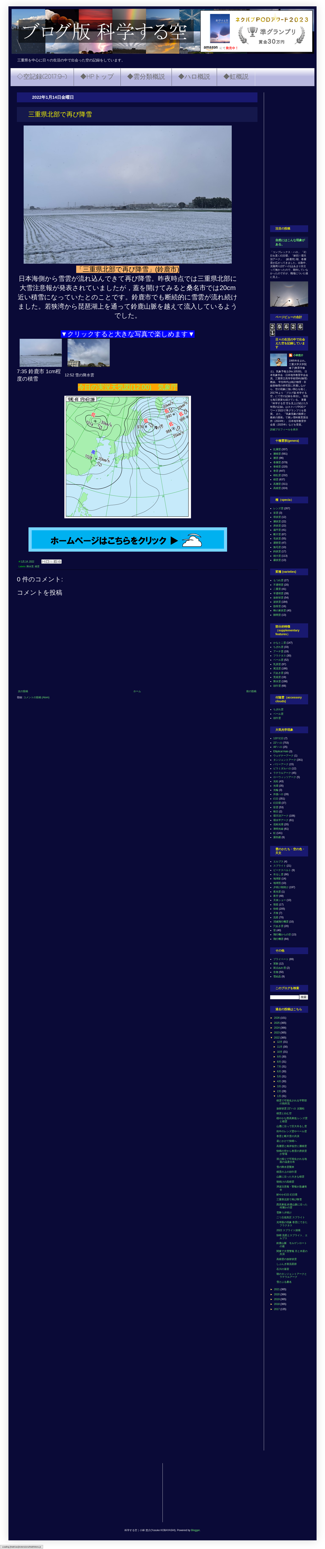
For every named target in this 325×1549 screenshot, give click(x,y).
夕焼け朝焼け (280, 887)
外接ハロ (278, 794)
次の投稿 (23, 691)
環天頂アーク (280, 815)
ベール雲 (278, 659)
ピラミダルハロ (282, 768)
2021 (277, 1289)
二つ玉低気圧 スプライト (290, 1217)
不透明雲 (278, 584)
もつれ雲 (278, 580)
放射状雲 (278, 597)
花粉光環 (278, 824)
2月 (279, 1091)
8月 (279, 1061)
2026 (277, 1017)
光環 (275, 785)
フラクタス (279, 655)
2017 (277, 1309)
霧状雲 (277, 560)
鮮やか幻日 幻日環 (286, 1194)
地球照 (277, 883)
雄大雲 (277, 555)
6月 (279, 1071)
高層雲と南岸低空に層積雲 (291, 1146)
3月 (279, 1086)
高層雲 (277, 483)
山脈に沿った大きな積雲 (290, 1176)
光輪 (275, 790)
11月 (280, 1046)
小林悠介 (298, 355)
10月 (280, 1051)
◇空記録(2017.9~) (42, 77)
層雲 (275, 457)
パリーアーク (280, 764)
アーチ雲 (278, 651)
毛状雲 (277, 538)
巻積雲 (277, 466)
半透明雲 (278, 593)
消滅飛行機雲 (280, 921)
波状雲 (277, 601)
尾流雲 (277, 668)
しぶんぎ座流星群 (286, 1264)
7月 (279, 1066)
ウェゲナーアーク (283, 755)
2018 (277, 1304)
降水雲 (30, 566)
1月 (279, 1096)
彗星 (275, 904)
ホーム (137, 691)
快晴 (275, 908)
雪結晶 (277, 976)
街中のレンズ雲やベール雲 (291, 1131)
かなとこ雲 (279, 642)
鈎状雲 (277, 551)
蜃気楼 (277, 837)
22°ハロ (277, 742)
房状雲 (277, 525)
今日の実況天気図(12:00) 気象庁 (127, 387)
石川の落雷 (282, 1269)
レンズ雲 (278, 508)
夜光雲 (277, 891)
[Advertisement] (289, 155)
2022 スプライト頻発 (288, 1230)
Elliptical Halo (280, 751)
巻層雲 (277, 462)
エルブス (278, 861)
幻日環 (277, 802)
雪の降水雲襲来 (285, 1166)
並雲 (275, 512)
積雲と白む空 (284, 1113)
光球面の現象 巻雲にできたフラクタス (291, 1224)
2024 (277, 1027)
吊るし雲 (278, 874)
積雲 (37, 566)
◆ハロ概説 (194, 77)
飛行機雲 (278, 938)
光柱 (275, 781)
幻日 (275, 798)
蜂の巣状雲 (279, 610)
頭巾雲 (277, 685)
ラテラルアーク (282, 772)
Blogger (195, 1530)
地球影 (277, 878)
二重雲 (277, 588)
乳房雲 (277, 664)
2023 (277, 1032)
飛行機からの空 (282, 934)
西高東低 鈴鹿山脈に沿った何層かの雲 (291, 1206)
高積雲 (277, 488)
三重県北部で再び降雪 (289, 1199)
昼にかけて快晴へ (286, 1141)
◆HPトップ (97, 77)
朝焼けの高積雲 (285, 1181)
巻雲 (275, 470)
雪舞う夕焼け (284, 1212)
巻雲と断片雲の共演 (287, 1136)
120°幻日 (278, 738)
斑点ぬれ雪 (279, 967)
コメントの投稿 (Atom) (36, 697)
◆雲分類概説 (146, 77)
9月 (279, 1056)
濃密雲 (277, 542)
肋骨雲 (277, 606)
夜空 (275, 895)
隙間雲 (277, 614)
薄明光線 (278, 828)
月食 (275, 913)
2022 (277, 1037)
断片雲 (277, 534)
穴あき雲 (278, 672)
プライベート (280, 959)
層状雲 (277, 521)
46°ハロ (277, 746)
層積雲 (277, 453)
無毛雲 (277, 547)
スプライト (279, 865)
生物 (275, 972)
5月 (279, 1076)
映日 (275, 811)
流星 (275, 917)
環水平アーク (280, 820)
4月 (279, 1081)
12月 (280, 1041)
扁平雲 (277, 529)
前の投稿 (251, 691)
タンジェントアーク (284, 759)
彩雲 (275, 807)
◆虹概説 (236, 77)
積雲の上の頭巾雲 (286, 1171)
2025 (277, 1022)
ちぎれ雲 (278, 647)
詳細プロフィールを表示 (284, 429)
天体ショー (279, 900)
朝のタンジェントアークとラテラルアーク (291, 1275)
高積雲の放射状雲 (286, 1259)
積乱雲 (277, 475)
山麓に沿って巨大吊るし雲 (291, 1126)
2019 (277, 1299)
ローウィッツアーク (284, 777)
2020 (277, 1294)
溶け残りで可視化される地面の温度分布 (291, 1160)
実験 (275, 963)
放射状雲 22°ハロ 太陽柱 (290, 1108)
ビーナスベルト (282, 870)
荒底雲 (277, 677)
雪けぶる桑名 (284, 1281)
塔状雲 (277, 517)
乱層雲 (277, 449)
